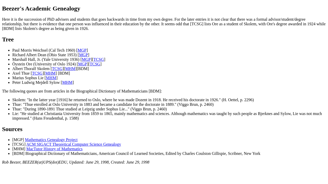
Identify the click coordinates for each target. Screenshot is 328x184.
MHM (70, 68)
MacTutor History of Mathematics (54, 149)
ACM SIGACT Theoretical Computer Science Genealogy (73, 144)
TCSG (99, 59)
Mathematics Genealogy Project (51, 139)
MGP (82, 50)
